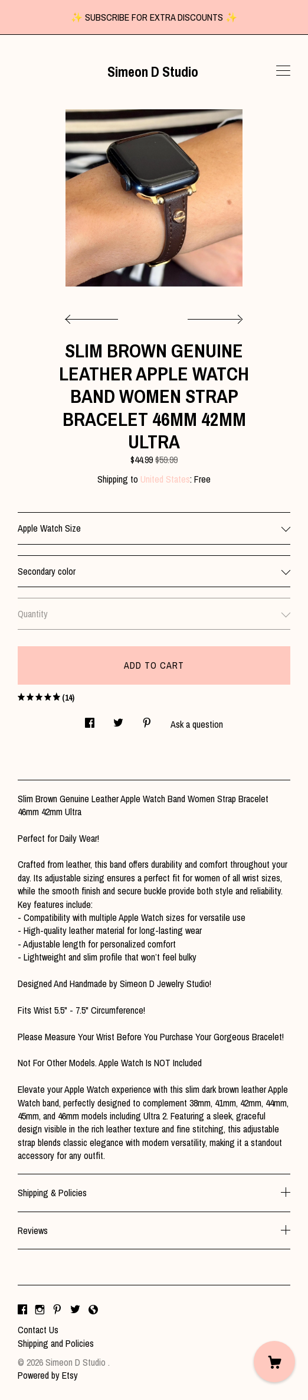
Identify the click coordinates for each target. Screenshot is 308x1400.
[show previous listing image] (94, 316)
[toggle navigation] (283, 71)
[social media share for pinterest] (147, 719)
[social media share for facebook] (89, 719)
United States (165, 479)
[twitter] (75, 1309)
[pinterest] (57, 1309)
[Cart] (274, 1361)
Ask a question (197, 724)
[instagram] (39, 1309)
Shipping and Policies (56, 1343)
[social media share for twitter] (118, 719)
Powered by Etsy (48, 1375)
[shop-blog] (93, 1309)
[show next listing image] (213, 316)
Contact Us (38, 1329)
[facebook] (22, 1309)
